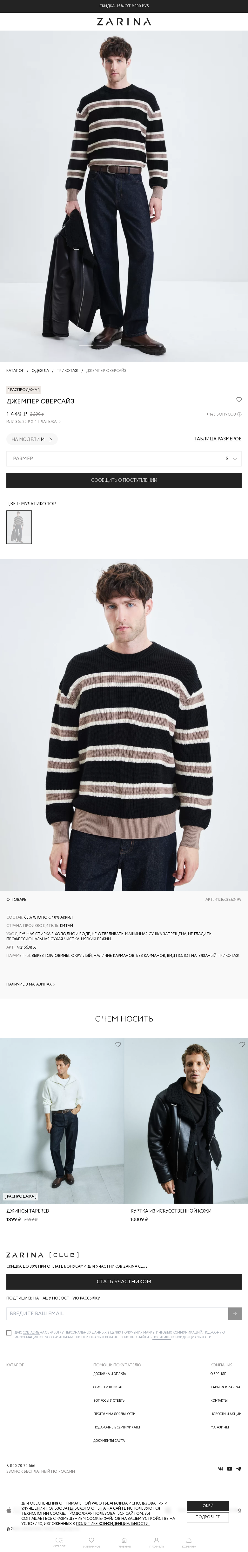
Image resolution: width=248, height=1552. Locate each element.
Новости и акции (226, 1414)
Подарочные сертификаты (116, 1427)
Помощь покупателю (117, 1365)
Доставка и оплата (109, 1374)
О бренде (218, 1374)
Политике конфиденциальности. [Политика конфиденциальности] (113, 1524)
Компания (221, 1365)
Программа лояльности (114, 1414)
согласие (31, 1332)
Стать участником (124, 1281)
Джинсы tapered (27, 1211)
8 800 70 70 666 (20, 1466)
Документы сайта (109, 1441)
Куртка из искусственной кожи (171, 1211)
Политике (161, 1337)
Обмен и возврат (108, 1387)
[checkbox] (8, 1332)
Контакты (219, 1401)
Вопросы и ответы (109, 1401)
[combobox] (124, 458)
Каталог (15, 1365)
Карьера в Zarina (225, 1387)
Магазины (220, 1427)
